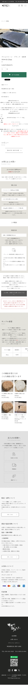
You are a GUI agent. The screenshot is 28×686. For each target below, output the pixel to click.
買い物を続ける (5, 96)
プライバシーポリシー (14, 643)
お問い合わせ (14, 639)
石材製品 (7, 21)
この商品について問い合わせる (8, 92)
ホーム (2, 21)
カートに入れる (14, 74)
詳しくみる (10, 514)
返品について (4, 84)
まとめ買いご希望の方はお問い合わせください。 (14, 293)
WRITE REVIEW (13, 150)
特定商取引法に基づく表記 (7, 88)
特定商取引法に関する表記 (14, 646)
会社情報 (14, 636)
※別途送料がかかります (14, 113)
